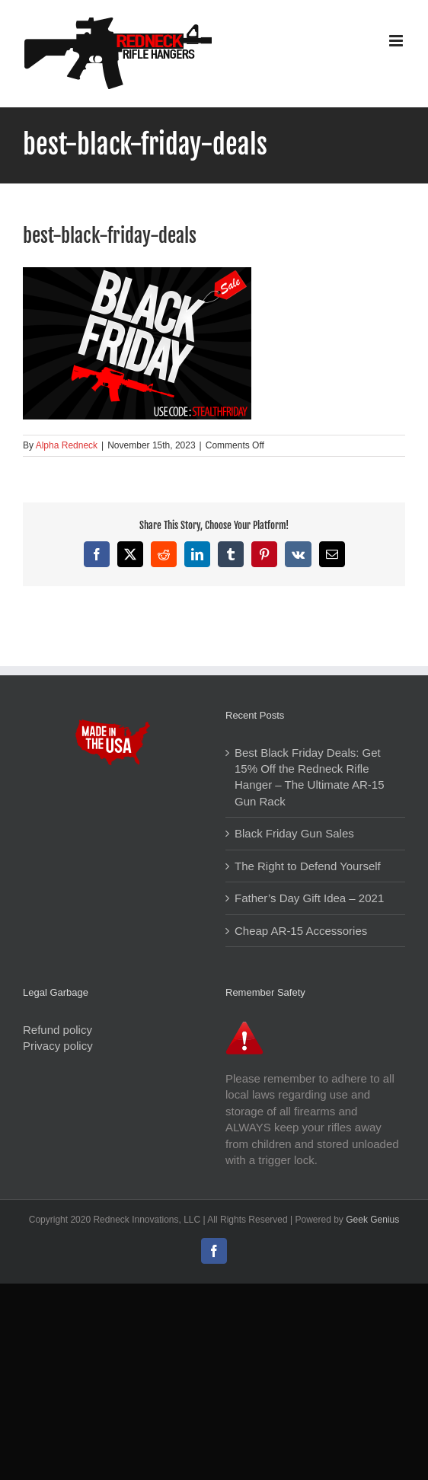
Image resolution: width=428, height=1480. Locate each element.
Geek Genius (372, 1219)
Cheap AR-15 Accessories (301, 930)
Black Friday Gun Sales (294, 833)
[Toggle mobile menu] (397, 41)
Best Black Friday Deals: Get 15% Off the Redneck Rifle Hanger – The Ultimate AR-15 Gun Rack (310, 777)
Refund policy (57, 1029)
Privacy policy (58, 1045)
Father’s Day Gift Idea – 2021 (309, 898)
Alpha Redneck (66, 445)
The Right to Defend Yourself (308, 866)
